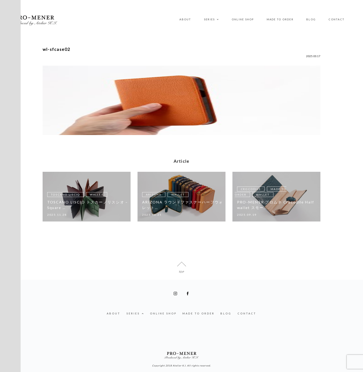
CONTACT (336, 19)
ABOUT (185, 19)
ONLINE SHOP (243, 19)
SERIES (211, 20)
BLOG (311, 19)
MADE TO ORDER (280, 19)
